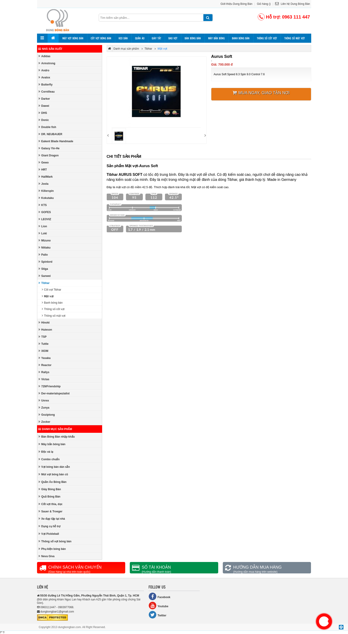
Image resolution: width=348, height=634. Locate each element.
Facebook (159, 596)
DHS (42, 113)
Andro (43, 70)
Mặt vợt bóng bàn (72, 38)
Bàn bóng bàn (193, 38)
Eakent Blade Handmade (55, 141)
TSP (42, 336)
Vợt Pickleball (48, 533)
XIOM (43, 351)
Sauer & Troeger (50, 511)
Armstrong (46, 63)
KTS (42, 205)
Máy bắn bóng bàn (52, 444)
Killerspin (46, 191)
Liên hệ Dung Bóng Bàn (292, 3)
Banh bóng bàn (241, 38)
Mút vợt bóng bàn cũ (53, 474)
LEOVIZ (44, 219)
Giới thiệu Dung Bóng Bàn (236, 3)
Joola (43, 183)
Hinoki (44, 322)
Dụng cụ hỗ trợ (49, 526)
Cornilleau (46, 91)
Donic (43, 120)
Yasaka (44, 358)
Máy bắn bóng (216, 38)
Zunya (43, 407)
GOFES (44, 212)
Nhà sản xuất (50, 49)
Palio (43, 254)
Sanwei (44, 276)
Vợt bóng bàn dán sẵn (54, 466)
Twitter (157, 615)
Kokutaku (46, 198)
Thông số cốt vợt (267, 38)
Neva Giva (46, 556)
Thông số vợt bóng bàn (55, 541)
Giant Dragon (48, 155)
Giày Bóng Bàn (49, 489)
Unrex (43, 400)
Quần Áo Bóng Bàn (52, 482)
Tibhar (44, 283)
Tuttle (43, 343)
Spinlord (45, 261)
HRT (42, 169)
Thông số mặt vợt (294, 38)
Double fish (47, 127)
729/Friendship (49, 386)
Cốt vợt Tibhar (51, 289)
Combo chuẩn (49, 459)
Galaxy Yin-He (49, 148)
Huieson (45, 329)
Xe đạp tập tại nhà (51, 518)
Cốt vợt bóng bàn (101, 38)
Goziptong (46, 414)
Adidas (44, 56)
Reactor (45, 365)
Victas (43, 379)
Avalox (44, 77)
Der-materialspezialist (54, 393)
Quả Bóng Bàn (49, 496)
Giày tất (156, 38)
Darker (44, 98)
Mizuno (44, 240)
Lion (42, 226)
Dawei (43, 105)
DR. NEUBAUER (50, 134)
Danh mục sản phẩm (55, 429)
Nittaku (44, 247)
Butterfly (45, 84)
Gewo (43, 162)
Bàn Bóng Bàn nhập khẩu (56, 436)
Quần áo (139, 38)
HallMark (45, 176)
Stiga (43, 268)
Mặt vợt (48, 296)
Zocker (44, 421)
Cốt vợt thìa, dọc (50, 504)
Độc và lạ (45, 451)
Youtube (158, 606)
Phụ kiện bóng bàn (52, 549)
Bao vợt (172, 38)
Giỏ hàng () (264, 3)
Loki (42, 233)
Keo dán (123, 38)
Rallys (43, 372)
